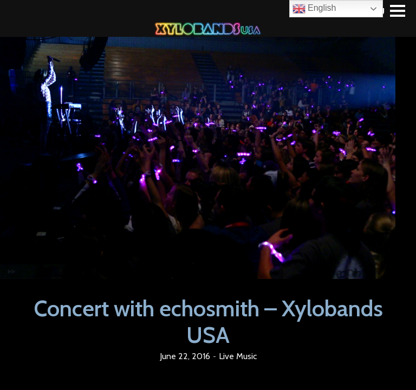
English (314, 8)
